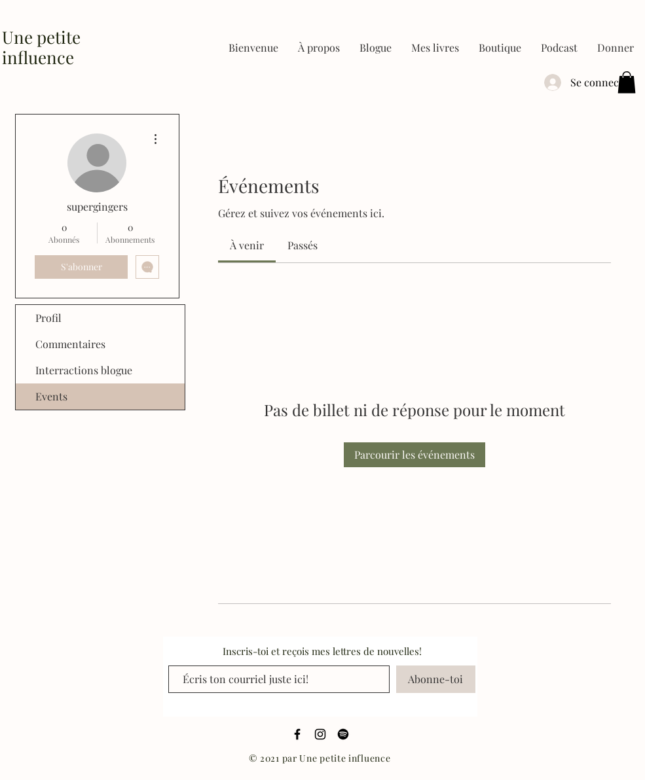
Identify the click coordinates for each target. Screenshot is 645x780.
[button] (435, 48)
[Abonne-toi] (435, 679)
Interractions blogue (83, 370)
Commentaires (70, 344)
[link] (247, 245)
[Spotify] (343, 734)
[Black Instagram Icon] (320, 734)
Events (51, 396)
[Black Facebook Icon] (297, 734)
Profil (48, 318)
